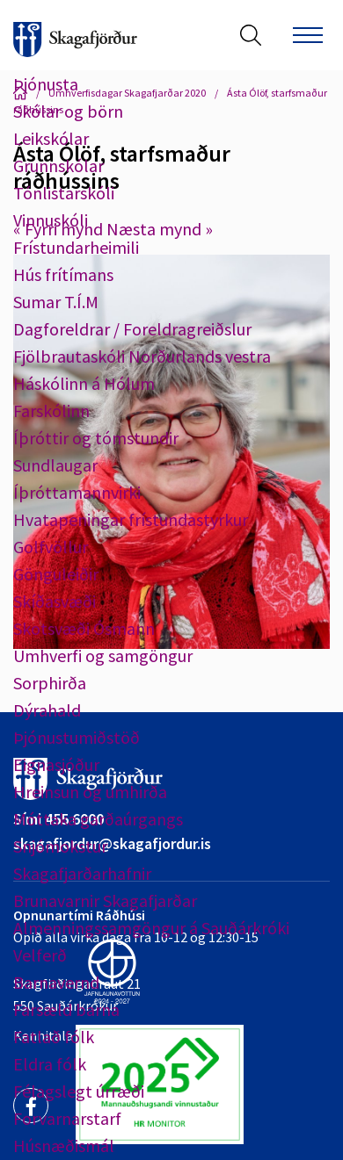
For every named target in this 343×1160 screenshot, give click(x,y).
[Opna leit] (251, 35)
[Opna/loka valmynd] (308, 35)
